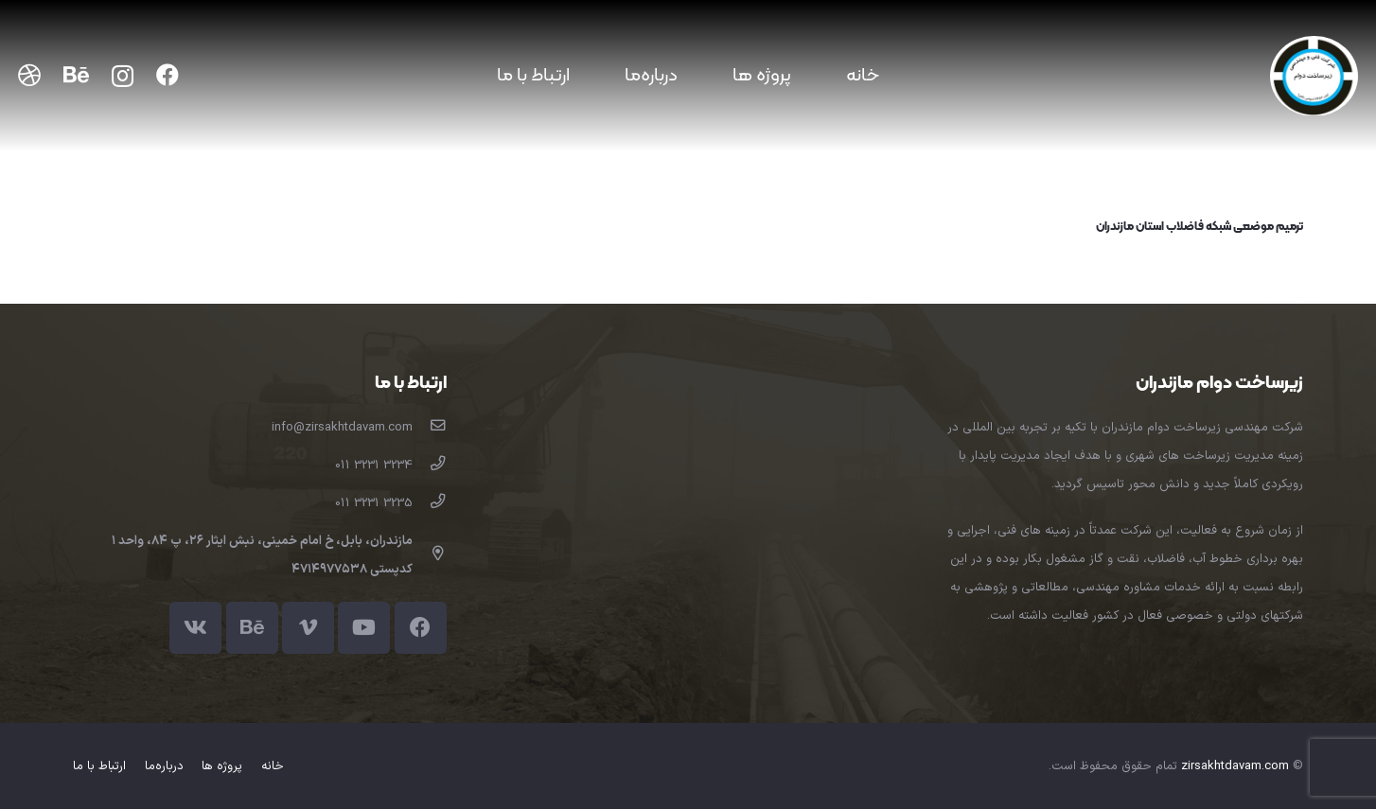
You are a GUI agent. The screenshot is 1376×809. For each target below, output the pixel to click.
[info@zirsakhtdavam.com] (429, 427)
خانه (272, 766)
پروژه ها (222, 766)
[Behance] (76, 74)
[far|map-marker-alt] (429, 555)
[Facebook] (167, 74)
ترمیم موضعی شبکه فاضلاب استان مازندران (1199, 227)
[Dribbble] (29, 74)
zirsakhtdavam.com (1235, 766)
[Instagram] (122, 75)
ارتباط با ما (99, 766)
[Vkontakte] (195, 628)
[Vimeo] (308, 628)
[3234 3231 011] (429, 465)
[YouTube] (364, 628)
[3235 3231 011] (429, 503)
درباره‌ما (164, 766)
